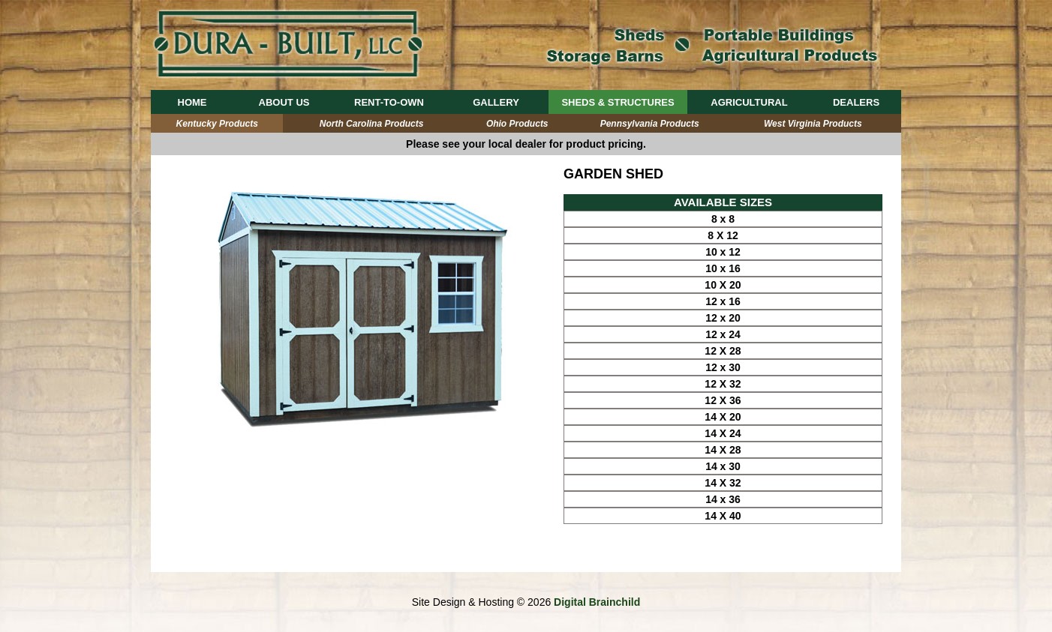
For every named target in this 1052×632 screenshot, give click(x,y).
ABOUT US (284, 102)
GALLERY (496, 102)
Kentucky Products (217, 123)
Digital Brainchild (597, 602)
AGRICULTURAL (749, 102)
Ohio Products (517, 123)
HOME (192, 102)
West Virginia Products (813, 123)
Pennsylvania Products (649, 123)
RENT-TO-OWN (389, 102)
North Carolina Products (372, 123)
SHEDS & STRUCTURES (617, 102)
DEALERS (856, 102)
